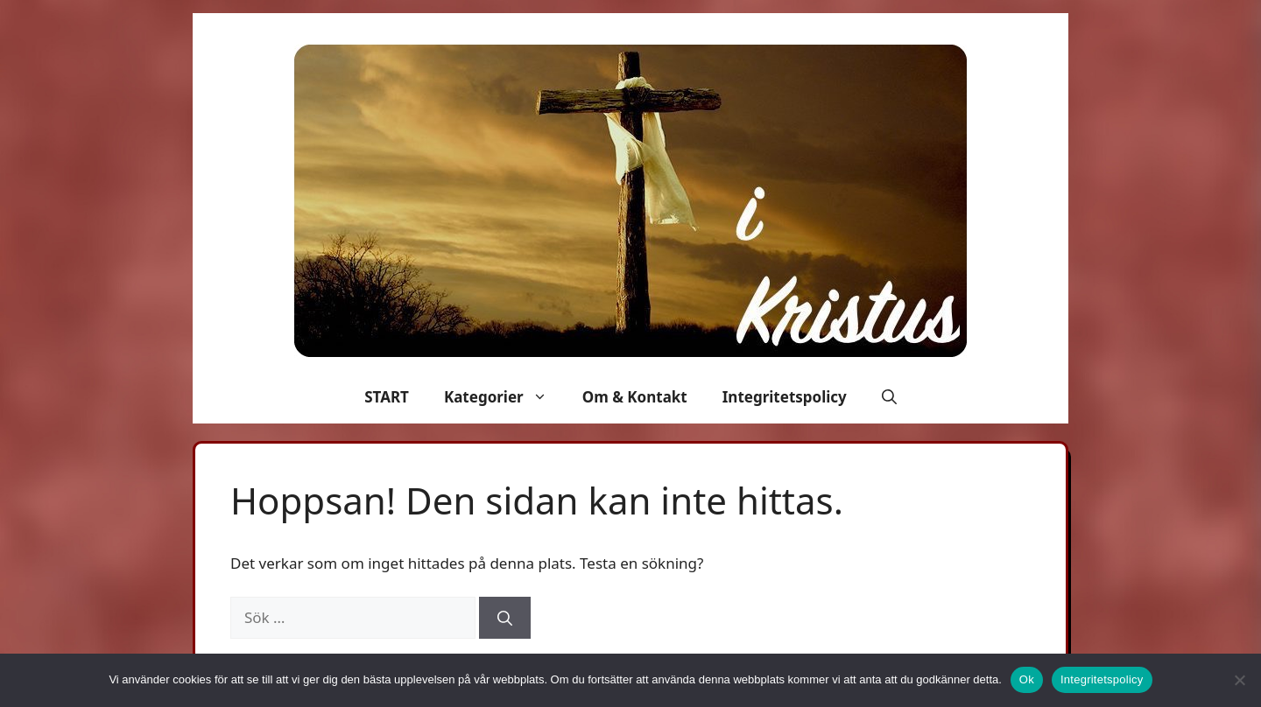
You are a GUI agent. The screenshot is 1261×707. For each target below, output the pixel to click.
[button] (889, 397)
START (386, 397)
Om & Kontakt (634, 397)
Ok (1026, 679)
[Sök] (505, 618)
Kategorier (504, 397)
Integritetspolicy (784, 397)
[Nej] (1239, 680)
